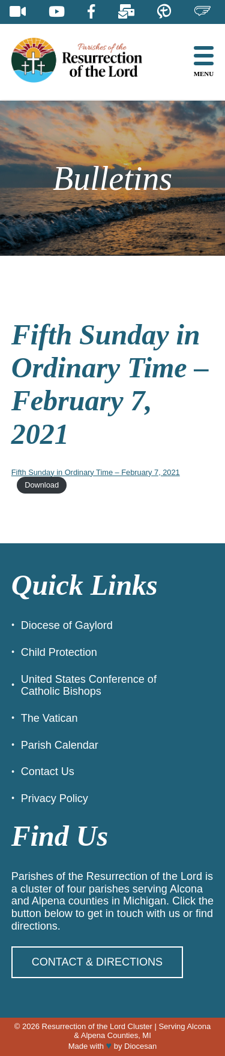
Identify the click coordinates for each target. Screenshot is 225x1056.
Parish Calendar (59, 745)
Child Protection (59, 652)
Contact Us (47, 771)
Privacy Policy (54, 798)
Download (42, 484)
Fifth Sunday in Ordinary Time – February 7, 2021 (95, 472)
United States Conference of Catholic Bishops (89, 685)
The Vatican (49, 718)
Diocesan (140, 1046)
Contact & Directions (97, 962)
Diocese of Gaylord (67, 625)
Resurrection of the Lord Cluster (97, 1026)
